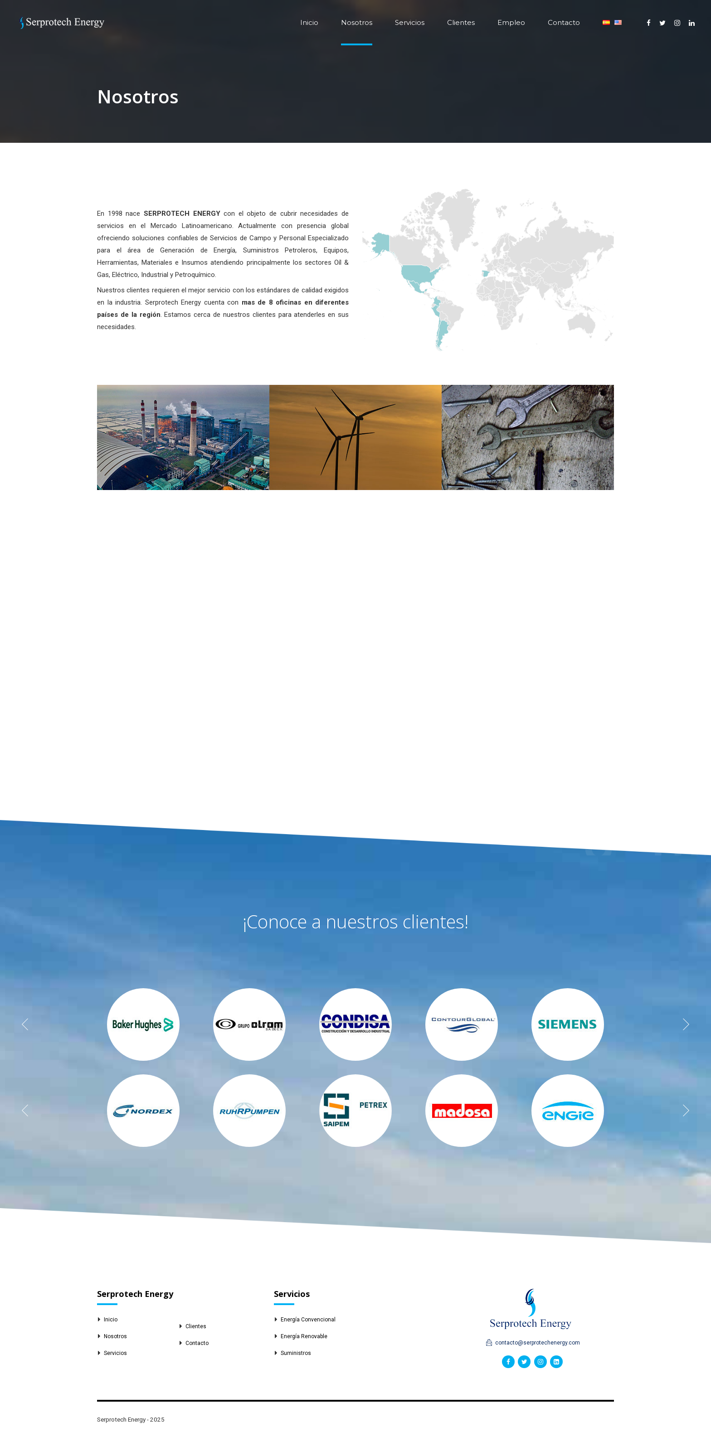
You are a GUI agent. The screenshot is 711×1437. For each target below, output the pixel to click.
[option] (143, 1024)
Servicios (409, 22)
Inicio (309, 22)
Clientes (461, 22)
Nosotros (356, 22)
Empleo (511, 22)
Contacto (564, 22)
